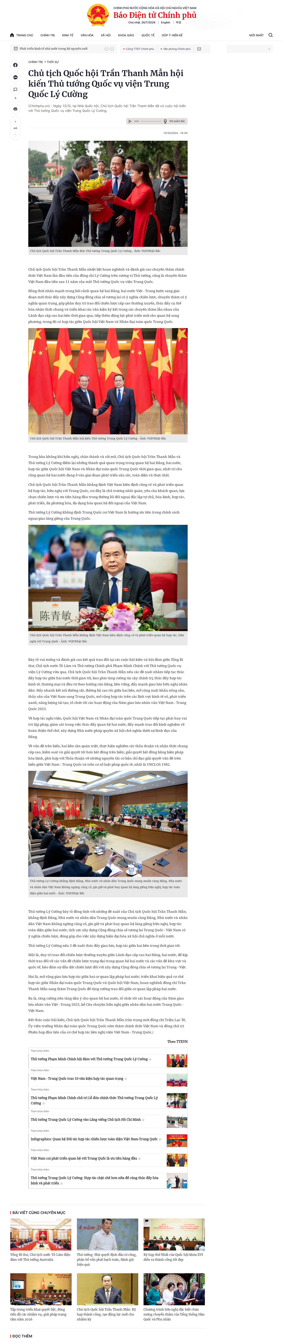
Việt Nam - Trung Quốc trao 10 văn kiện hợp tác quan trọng (79, 1078)
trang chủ (21, 35)
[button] (106, 49)
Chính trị (47, 35)
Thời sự (53, 62)
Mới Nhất (256, 35)
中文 (178, 22)
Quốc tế (148, 35)
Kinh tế (67, 35)
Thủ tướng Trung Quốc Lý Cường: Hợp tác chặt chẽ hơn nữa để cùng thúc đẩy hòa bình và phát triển (94, 1180)
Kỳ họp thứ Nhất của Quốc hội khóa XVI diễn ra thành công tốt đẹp (173, 1257)
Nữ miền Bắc (177, 121)
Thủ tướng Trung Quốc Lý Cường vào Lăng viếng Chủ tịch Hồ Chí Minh (87, 1119)
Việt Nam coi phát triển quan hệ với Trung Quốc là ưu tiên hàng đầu (85, 1158)
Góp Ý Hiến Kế (172, 35)
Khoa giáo (126, 35)
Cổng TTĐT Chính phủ (138, 48)
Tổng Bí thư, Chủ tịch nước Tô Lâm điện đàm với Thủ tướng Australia (40, 1257)
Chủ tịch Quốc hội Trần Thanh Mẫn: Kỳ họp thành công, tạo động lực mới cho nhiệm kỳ (106, 1314)
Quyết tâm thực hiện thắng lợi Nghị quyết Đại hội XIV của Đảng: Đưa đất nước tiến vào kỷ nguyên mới (60, 48)
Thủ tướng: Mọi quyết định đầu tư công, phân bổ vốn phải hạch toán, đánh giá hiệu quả (107, 1259)
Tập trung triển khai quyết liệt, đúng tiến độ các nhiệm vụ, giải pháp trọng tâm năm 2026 (38, 1314)
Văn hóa (87, 35)
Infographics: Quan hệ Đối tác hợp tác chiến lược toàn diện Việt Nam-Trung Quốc (96, 1139)
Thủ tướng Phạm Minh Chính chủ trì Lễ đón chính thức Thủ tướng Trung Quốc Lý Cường (94, 1100)
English (165, 22)
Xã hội (106, 35)
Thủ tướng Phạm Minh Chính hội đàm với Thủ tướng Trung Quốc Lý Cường (91, 1059)
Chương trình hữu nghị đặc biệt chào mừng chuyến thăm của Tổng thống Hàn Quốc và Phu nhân (174, 1314)
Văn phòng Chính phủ (176, 48)
